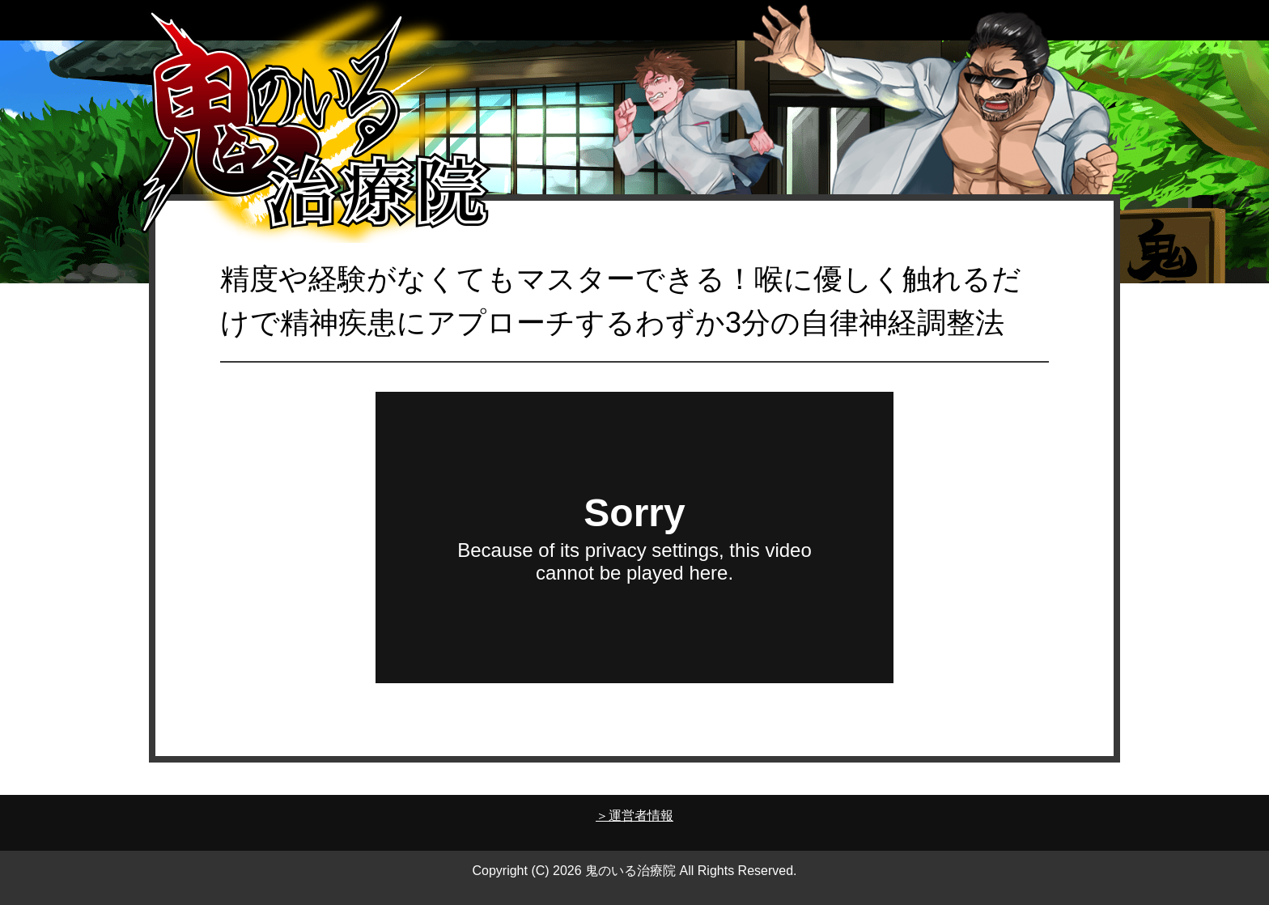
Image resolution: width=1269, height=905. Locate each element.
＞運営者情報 (634, 815)
